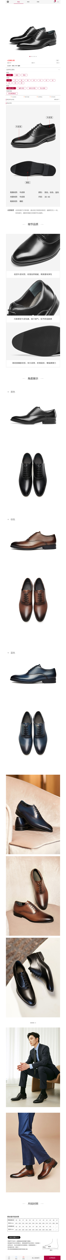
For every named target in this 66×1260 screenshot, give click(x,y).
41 (40, 80)
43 (52, 80)
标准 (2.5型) (32, 88)
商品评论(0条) (33, 99)
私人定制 (42, 88)
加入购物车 (36, 1258)
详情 (38, 1)
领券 (57, 60)
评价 (28, 1)
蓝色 (17, 75)
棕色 (9, 75)
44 (9, 83)
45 (15, 83)
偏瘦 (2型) (11, 88)
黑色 (24, 75)
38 (21, 80)
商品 (18, 1)
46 (21, 83)
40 (34, 80)
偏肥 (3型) (21, 88)
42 (46, 80)
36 (9, 80)
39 (27, 80)
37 (15, 80)
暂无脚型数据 (12, 93)
